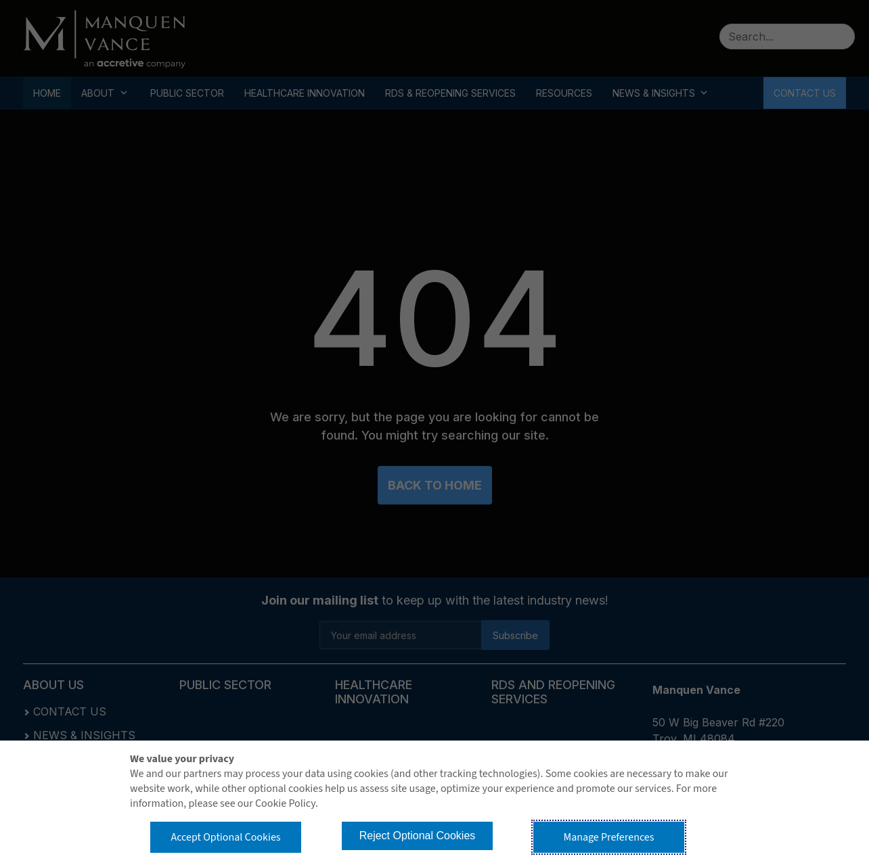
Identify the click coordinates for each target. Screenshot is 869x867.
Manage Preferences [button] (609, 837)
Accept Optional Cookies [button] (225, 837)
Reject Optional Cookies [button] (417, 835)
